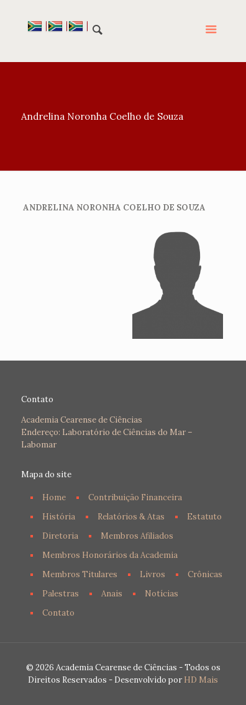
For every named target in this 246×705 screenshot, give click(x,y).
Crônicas (205, 574)
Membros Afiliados (137, 536)
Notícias (161, 593)
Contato (58, 613)
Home (54, 497)
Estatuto (204, 516)
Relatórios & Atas (131, 516)
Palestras (60, 593)
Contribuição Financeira (135, 497)
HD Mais (201, 680)
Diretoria (60, 536)
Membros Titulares (79, 574)
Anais (111, 593)
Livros (152, 574)
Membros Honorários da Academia (110, 555)
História (58, 516)
